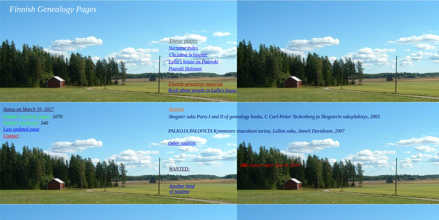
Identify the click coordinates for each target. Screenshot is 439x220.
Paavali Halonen (185, 68)
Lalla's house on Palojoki (193, 61)
